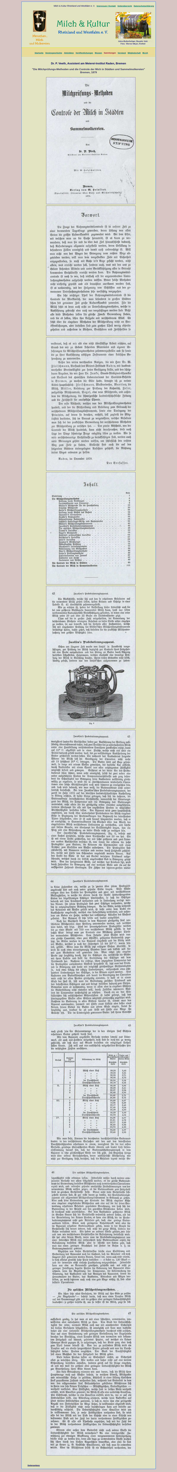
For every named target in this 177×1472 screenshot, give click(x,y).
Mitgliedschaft (134, 53)
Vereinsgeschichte (53, 53)
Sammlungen (110, 53)
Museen (98, 53)
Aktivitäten (69, 53)
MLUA (145, 53)
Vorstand (122, 53)
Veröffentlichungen (84, 53)
